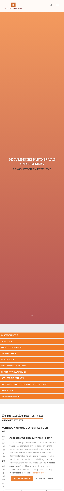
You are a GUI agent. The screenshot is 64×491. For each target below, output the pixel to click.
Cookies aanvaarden (22, 478)
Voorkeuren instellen (45, 478)
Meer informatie (38, 473)
